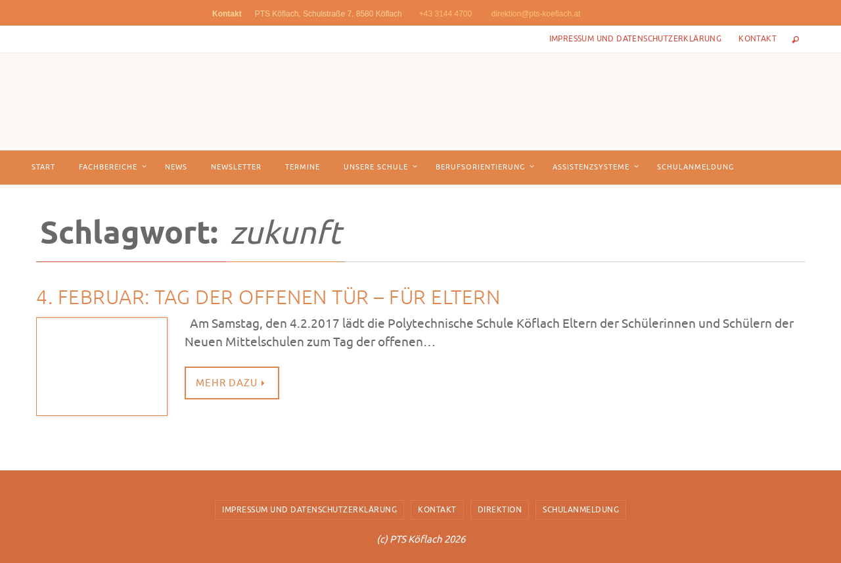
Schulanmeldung (581, 510)
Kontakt (758, 39)
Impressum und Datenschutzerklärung (635, 39)
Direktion (500, 510)
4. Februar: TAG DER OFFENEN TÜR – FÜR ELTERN (268, 297)
